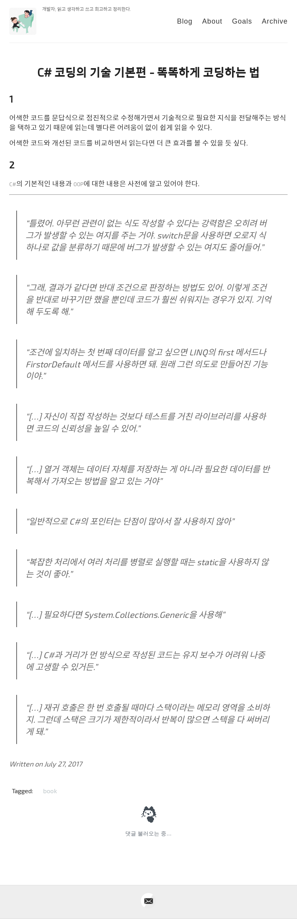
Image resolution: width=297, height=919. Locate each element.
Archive (275, 21)
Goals (242, 21)
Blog (185, 21)
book (50, 790)
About (212, 21)
